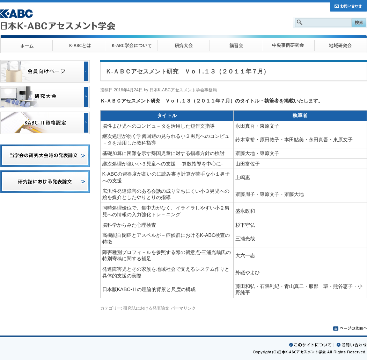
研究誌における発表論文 (146, 308)
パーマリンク (183, 308)
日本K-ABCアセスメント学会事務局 (183, 89)
